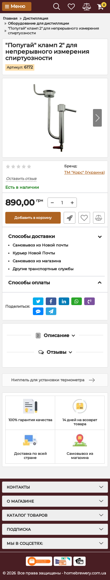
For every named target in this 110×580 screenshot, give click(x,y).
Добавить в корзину (33, 217)
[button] (97, 118)
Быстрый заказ (69, 218)
